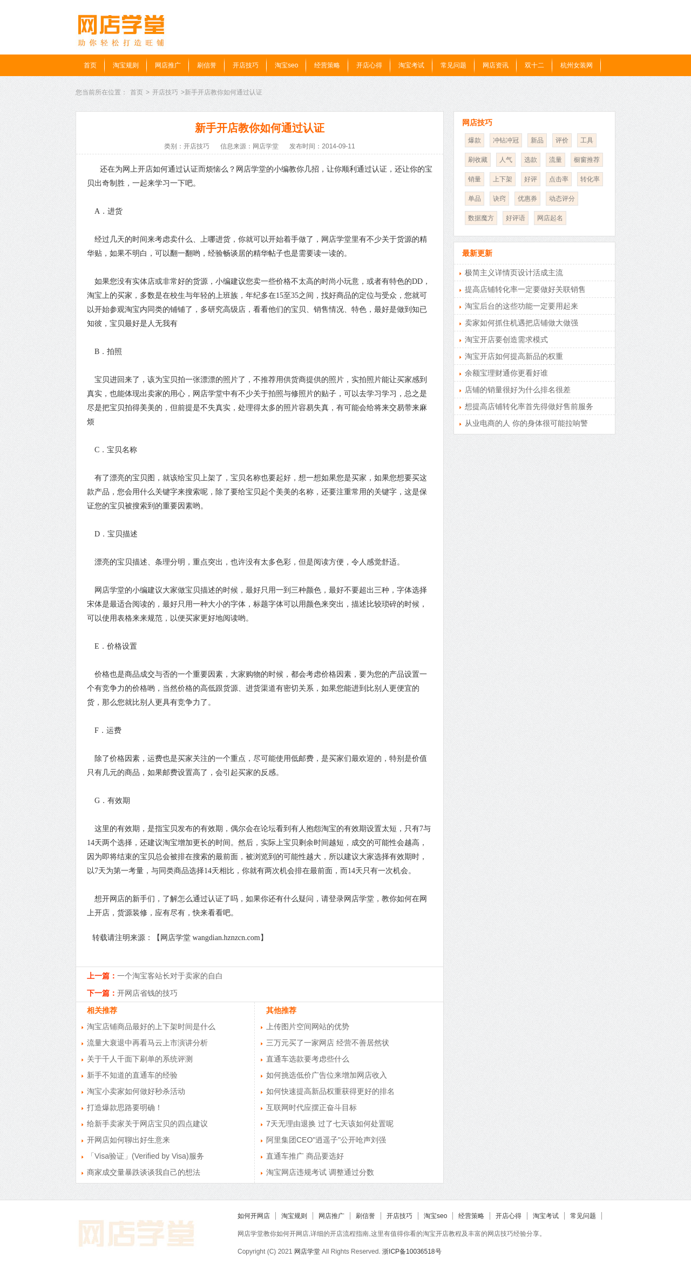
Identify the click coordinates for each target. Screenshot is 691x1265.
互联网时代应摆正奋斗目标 (311, 1107)
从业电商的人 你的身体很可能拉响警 (526, 423)
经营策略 (327, 65)
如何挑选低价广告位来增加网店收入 (326, 1075)
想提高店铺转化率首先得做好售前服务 (529, 406)
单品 (474, 198)
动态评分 (562, 198)
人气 (505, 160)
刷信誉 (206, 65)
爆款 (474, 140)
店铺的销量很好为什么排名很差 (518, 389)
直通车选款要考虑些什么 (307, 1059)
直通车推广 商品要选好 (305, 1156)
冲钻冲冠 (506, 140)
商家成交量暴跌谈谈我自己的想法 (143, 1172)
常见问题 (453, 65)
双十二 (534, 65)
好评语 (515, 218)
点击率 (558, 179)
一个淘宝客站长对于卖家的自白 (170, 975)
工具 (586, 140)
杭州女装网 (576, 65)
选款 (530, 160)
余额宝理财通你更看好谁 (506, 373)
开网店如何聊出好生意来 (128, 1139)
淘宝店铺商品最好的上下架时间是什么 (151, 1026)
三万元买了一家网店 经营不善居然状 (327, 1042)
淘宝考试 (411, 65)
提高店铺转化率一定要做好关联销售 (525, 289)
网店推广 (168, 65)
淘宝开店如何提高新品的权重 (514, 356)
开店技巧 (246, 65)
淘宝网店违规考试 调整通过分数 (320, 1172)
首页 (90, 65)
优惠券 (527, 198)
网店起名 (550, 218)
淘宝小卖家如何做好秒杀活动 (136, 1091)
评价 (561, 140)
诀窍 (499, 198)
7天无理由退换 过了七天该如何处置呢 (330, 1123)
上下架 (502, 179)
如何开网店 (254, 1216)
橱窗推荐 (587, 160)
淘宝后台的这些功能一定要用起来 (521, 306)
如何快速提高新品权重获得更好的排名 (330, 1091)
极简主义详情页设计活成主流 (514, 272)
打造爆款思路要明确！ (124, 1107)
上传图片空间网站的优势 (307, 1026)
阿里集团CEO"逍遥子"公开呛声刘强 (326, 1139)
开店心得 (369, 65)
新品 (537, 140)
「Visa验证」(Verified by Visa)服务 (145, 1156)
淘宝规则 (126, 65)
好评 (530, 179)
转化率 (590, 179)
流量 (555, 160)
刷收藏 (477, 160)
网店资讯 (496, 65)
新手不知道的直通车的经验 (132, 1075)
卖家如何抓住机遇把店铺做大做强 (521, 322)
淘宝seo (286, 65)
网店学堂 (307, 1251)
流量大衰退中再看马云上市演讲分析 (147, 1042)
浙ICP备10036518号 (411, 1251)
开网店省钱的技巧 (147, 993)
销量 (474, 179)
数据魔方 (481, 218)
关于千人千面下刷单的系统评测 (140, 1059)
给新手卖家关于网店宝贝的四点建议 (147, 1123)
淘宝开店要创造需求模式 (506, 339)
